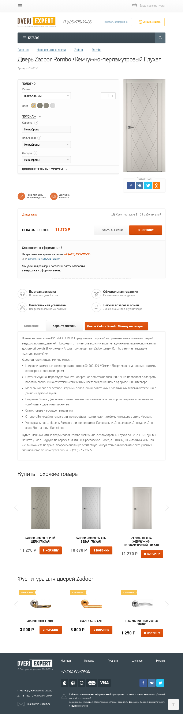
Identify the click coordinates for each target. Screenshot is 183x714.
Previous (16, 507)
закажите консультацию (44, 258)
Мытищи (66, 661)
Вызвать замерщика (115, 22)
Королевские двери (36, 663)
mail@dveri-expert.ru (38, 703)
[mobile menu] (20, 5)
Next (167, 507)
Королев (89, 661)
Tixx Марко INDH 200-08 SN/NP (141, 622)
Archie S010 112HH (40, 621)
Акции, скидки (152, 22)
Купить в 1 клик (112, 230)
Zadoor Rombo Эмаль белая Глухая (91, 540)
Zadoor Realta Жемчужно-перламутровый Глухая (141, 542)
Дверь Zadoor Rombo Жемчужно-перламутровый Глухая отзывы (117, 326)
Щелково (137, 661)
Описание (31, 326)
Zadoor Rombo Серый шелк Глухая (40, 540)
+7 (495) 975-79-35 (77, 22)
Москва (160, 661)
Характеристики (64, 326)
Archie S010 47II (91, 621)
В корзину (146, 230)
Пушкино (113, 661)
